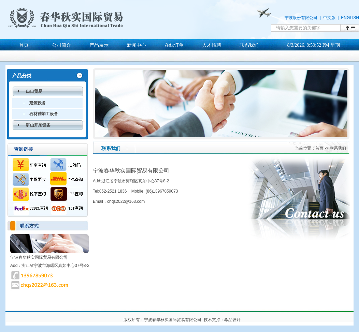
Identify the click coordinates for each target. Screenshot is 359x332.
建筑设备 (37, 103)
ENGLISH (350, 17)
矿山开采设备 (38, 125)
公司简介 (61, 45)
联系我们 (249, 45)
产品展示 (99, 45)
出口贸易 (34, 91)
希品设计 (232, 319)
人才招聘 (211, 45)
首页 (24, 45)
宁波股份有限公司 (301, 17)
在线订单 (174, 45)
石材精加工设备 (43, 113)
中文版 (329, 17)
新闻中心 (136, 45)
